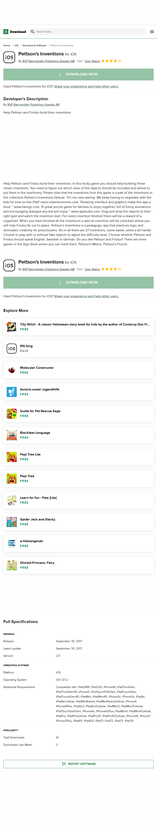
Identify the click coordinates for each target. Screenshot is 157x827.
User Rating (103, 61)
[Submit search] (32, 31)
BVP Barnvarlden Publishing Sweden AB (34, 104)
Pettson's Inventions (47, 54)
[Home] (6, 46)
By (46, 61)
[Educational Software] (34, 46)
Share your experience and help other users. (86, 86)
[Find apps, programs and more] (87, 31)
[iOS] (16, 46)
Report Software (78, 763)
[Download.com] (14, 31)
